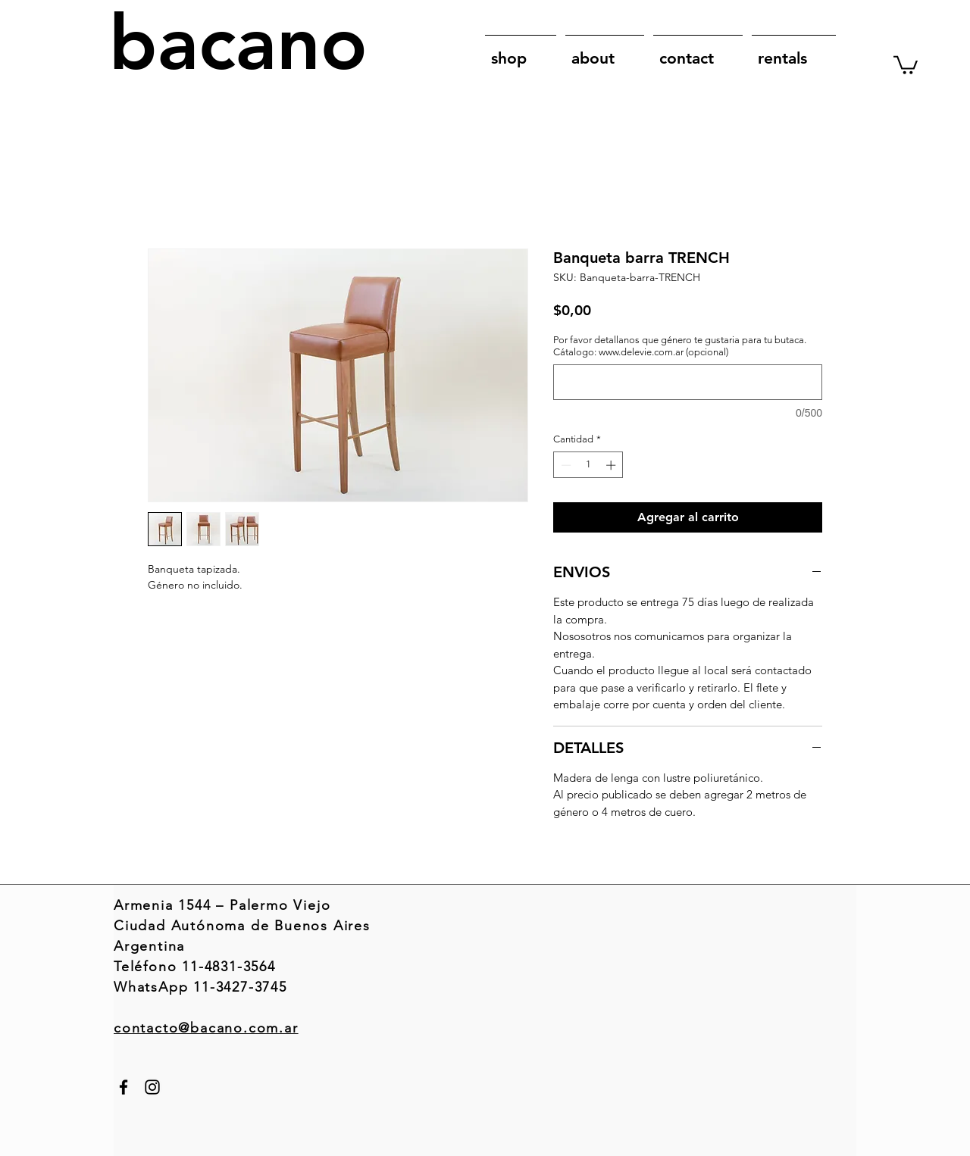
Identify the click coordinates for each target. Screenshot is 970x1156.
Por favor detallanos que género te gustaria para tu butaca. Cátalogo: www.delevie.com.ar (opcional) (679, 346)
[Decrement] (564, 465)
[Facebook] (123, 1087)
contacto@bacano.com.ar (206, 1028)
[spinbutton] (588, 465)
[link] (905, 64)
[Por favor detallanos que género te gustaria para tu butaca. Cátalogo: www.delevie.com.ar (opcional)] (687, 382)
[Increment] (612, 465)
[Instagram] (152, 1087)
